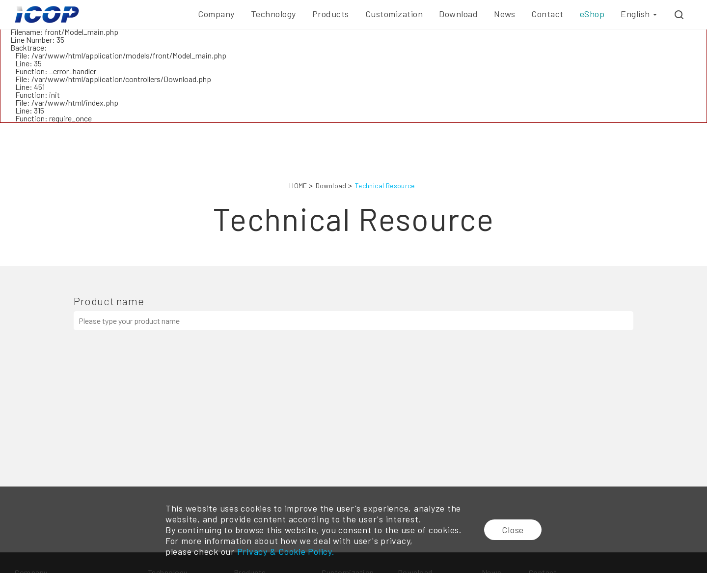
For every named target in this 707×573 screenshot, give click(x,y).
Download (331, 185)
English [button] (639, 13)
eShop (592, 13)
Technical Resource (385, 185)
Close (513, 529)
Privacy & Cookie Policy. (286, 551)
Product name (109, 300)
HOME (298, 185)
